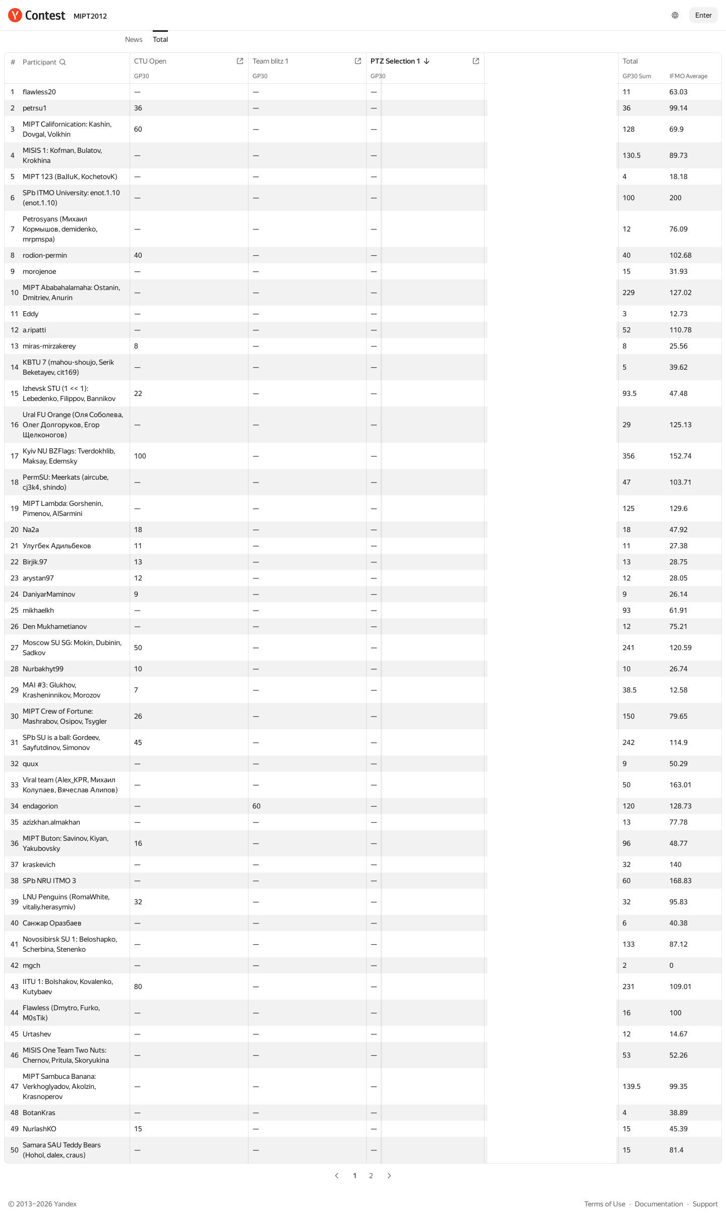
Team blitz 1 (246, 61)
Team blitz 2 (516, 61)
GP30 (146, 76)
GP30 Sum (642, 76)
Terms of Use (604, 1204)
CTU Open (155, 61)
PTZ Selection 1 (342, 61)
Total (160, 39)
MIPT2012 (90, 16)
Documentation (659, 1204)
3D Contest (604, 61)
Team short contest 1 (438, 61)
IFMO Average (693, 76)
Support (705, 1204)
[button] (45, 62)
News (134, 39)
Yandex (65, 1204)
